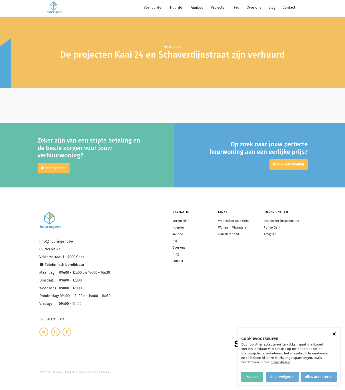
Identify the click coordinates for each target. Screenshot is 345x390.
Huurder (177, 7)
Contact (289, 7)
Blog (271, 7)
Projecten (219, 7)
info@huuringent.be (56, 241)
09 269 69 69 (49, 249)
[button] (334, 333)
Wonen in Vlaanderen (233, 227)
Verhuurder (153, 7)
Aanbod (197, 7)
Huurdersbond (228, 234)
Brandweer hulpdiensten (281, 221)
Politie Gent (272, 227)
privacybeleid (280, 362)
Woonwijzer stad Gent (233, 221)
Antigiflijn (270, 234)
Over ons (254, 7)
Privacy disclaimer (100, 372)
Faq (236, 7)
